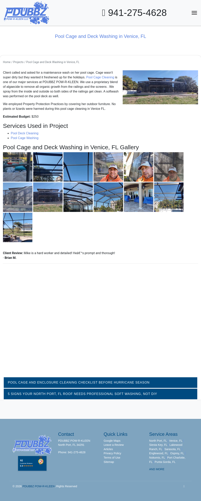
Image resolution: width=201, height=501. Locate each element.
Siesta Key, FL (158, 444)
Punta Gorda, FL (165, 461)
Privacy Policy (112, 453)
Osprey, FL (177, 453)
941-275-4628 (134, 12)
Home (7, 62)
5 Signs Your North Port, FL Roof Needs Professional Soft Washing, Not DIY (82, 394)
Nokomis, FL (157, 457)
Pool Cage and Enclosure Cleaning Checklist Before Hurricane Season (79, 382)
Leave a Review (114, 444)
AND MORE (156, 469)
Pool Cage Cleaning (100, 77)
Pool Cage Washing (24, 138)
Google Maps (112, 440)
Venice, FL (175, 440)
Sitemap (109, 461)
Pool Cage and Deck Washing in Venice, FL (52, 62)
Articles (108, 449)
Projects (18, 62)
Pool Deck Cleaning (24, 133)
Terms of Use (112, 457)
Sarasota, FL (172, 449)
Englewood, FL (158, 453)
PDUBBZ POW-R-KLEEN (39, 486)
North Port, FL (158, 440)
